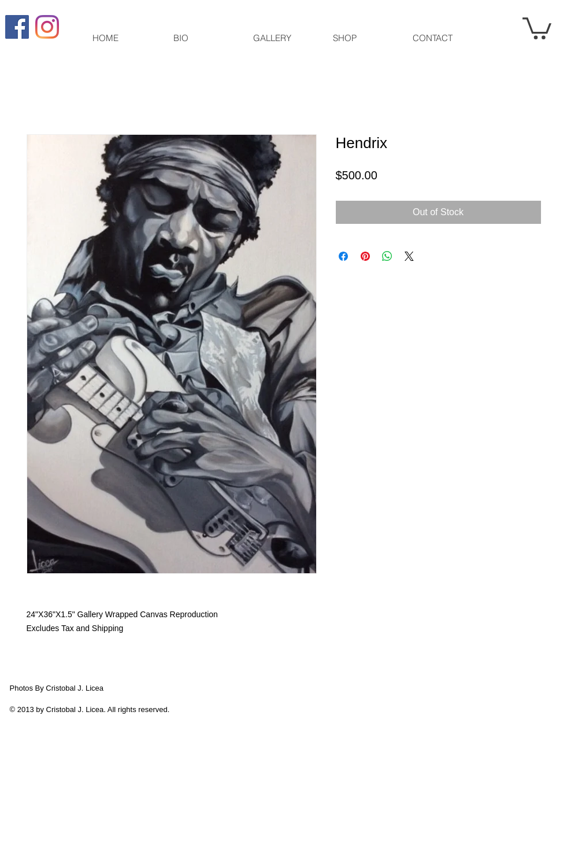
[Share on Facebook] (343, 256)
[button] (536, 27)
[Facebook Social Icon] (17, 27)
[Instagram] (47, 27)
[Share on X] (409, 256)
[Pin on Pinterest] (365, 256)
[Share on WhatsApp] (387, 256)
